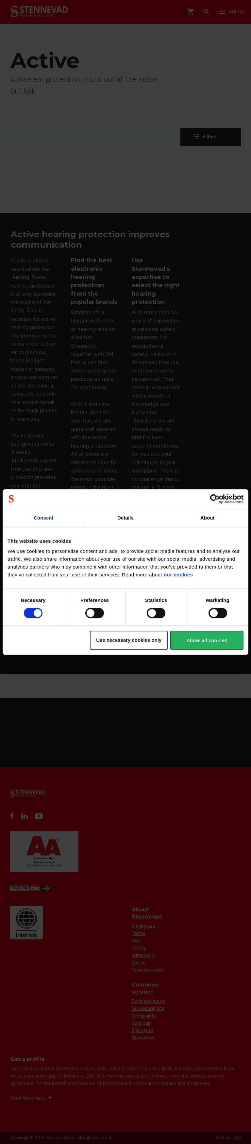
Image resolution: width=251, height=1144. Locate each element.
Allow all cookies (207, 640)
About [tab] (207, 518)
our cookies (178, 574)
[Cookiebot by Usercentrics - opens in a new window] (214, 499)
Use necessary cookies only (128, 640)
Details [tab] (125, 518)
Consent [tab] (44, 518)
